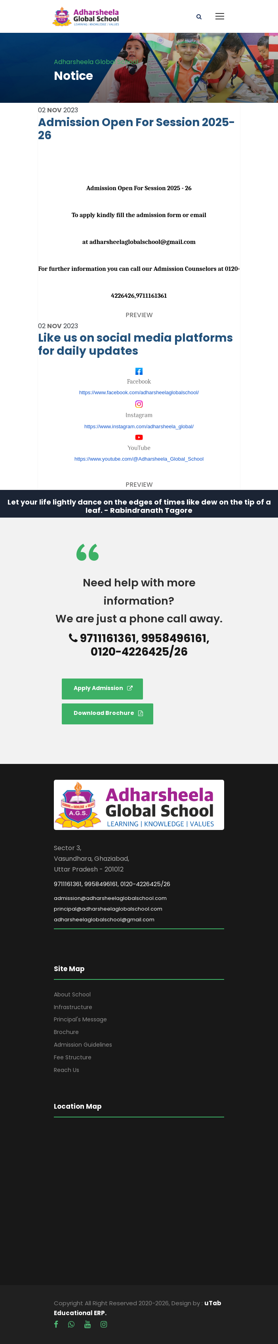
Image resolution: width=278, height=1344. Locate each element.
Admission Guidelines (83, 1045)
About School (72, 994)
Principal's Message (80, 1019)
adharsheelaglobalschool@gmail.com (104, 919)
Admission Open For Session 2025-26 (136, 129)
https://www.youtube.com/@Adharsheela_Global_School (139, 459)
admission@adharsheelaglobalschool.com (110, 898)
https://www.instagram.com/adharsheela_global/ (139, 426)
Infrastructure (73, 1007)
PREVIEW (139, 314)
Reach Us (66, 1070)
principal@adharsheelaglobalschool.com (108, 909)
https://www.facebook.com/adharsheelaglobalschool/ (139, 392)
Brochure (66, 1032)
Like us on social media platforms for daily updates (135, 344)
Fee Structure (72, 1057)
